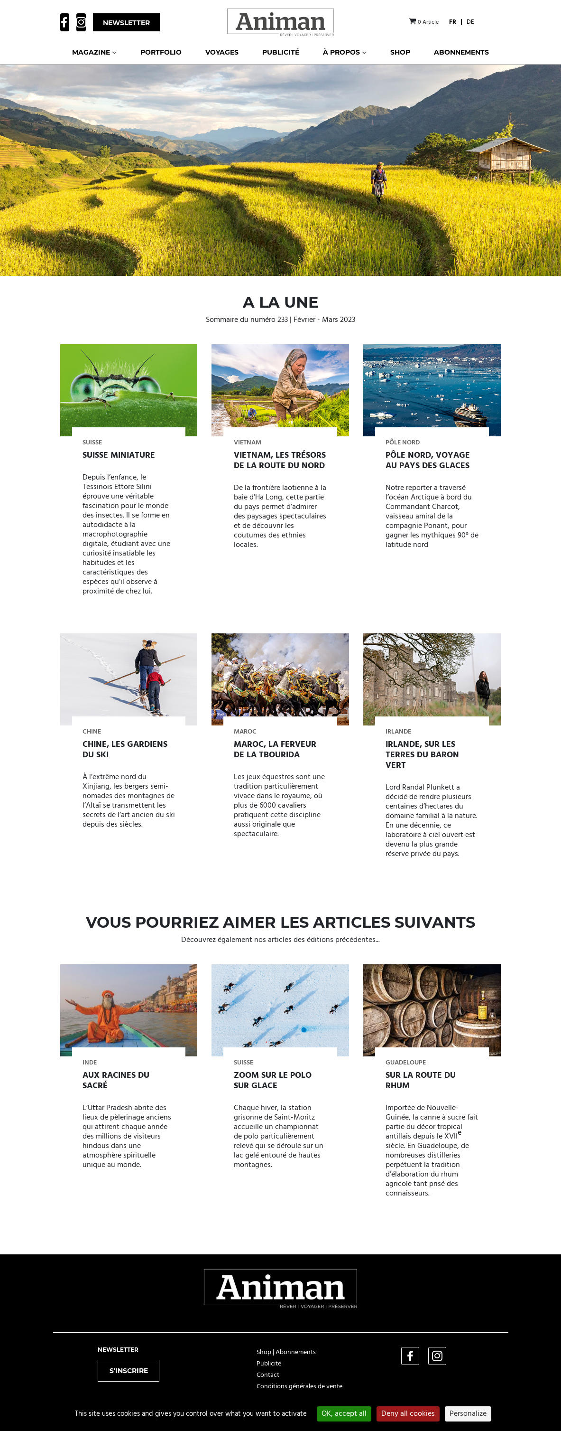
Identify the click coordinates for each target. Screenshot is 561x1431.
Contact (268, 1375)
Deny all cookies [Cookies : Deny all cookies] (408, 1414)
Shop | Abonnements (286, 1352)
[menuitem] (452, 22)
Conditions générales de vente (299, 1386)
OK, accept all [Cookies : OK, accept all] (344, 1414)
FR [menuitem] (452, 22)
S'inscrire (129, 1370)
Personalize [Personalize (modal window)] (468, 1414)
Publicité (269, 1363)
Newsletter (126, 23)
